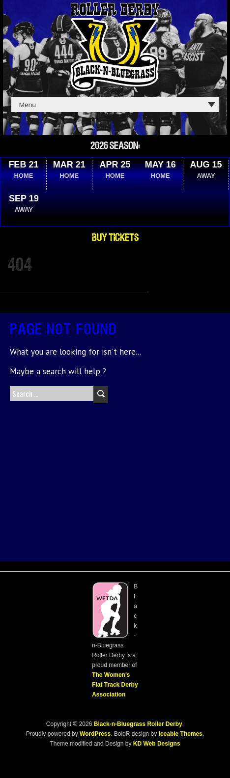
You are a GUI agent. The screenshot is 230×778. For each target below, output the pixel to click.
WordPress (94, 733)
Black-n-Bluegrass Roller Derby (138, 724)
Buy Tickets (115, 238)
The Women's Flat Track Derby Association (115, 684)
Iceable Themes (180, 733)
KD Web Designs (156, 743)
